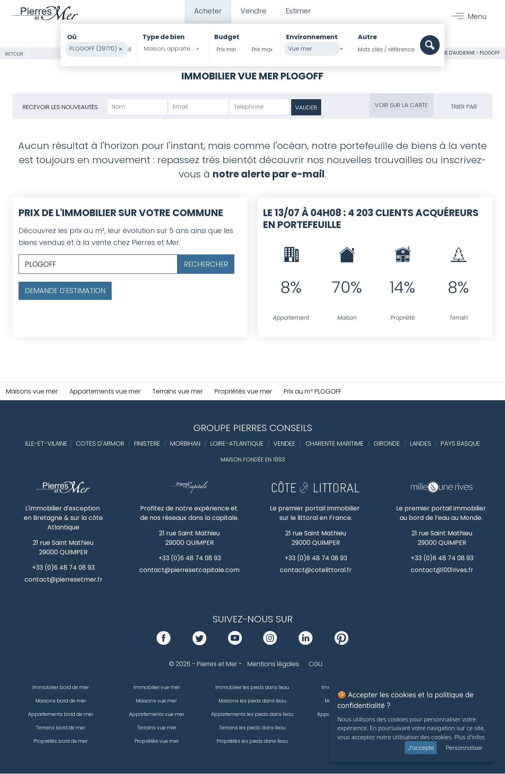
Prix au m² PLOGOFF (312, 391)
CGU (315, 664)
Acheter (207, 11)
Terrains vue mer (177, 391)
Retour (14, 54)
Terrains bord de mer (60, 728)
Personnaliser (464, 747)
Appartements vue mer (104, 391)
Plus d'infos (469, 737)
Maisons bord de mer (61, 701)
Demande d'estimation (65, 291)
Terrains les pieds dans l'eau (252, 728)
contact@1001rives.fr (442, 570)
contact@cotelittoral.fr (315, 570)
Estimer (298, 11)
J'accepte (421, 747)
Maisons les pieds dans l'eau (252, 701)
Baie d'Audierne (456, 52)
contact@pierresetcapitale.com (189, 570)
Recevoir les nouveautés (60, 107)
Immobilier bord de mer (60, 687)
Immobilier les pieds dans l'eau (252, 687)
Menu (477, 16)
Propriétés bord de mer (61, 741)
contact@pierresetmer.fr (63, 579)
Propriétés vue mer (243, 391)
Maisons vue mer (32, 391)
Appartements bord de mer (60, 714)
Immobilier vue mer (156, 687)
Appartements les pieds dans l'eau (252, 714)
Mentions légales (273, 664)
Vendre (253, 11)
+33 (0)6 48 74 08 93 (63, 567)
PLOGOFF (490, 52)
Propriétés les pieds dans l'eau (252, 741)
